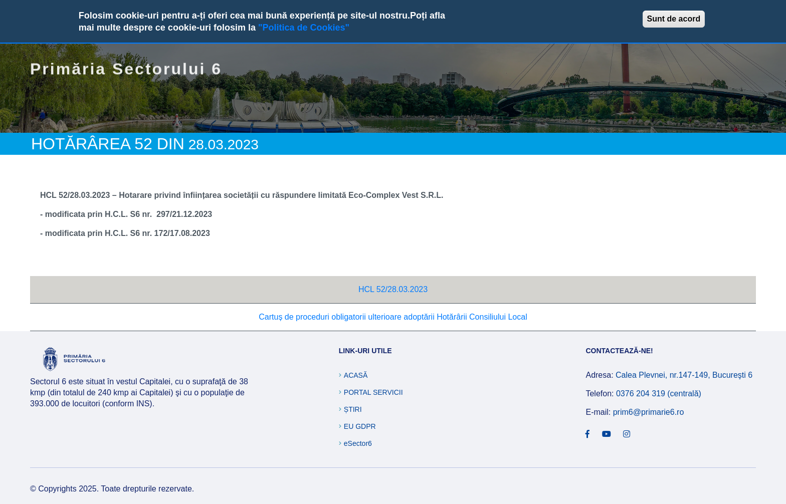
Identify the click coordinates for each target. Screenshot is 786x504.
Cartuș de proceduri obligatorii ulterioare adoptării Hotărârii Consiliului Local (393, 317)
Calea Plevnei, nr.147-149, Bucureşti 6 (684, 375)
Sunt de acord (674, 19)
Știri (353, 409)
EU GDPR (360, 426)
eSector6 (358, 443)
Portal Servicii (373, 392)
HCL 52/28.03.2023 (393, 289)
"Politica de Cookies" (303, 28)
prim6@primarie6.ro (648, 412)
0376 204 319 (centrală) (658, 393)
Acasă (355, 375)
